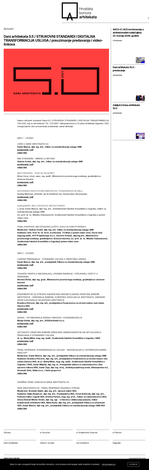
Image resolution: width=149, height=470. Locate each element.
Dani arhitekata (11, 443)
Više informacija (108, 464)
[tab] (139, 21)
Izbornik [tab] (96, 20)
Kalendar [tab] (111, 20)
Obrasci (7, 432)
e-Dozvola (45, 432)
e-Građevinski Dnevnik (86, 432)
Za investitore (82, 443)
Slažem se (133, 464)
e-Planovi (117, 432)
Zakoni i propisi (47, 443)
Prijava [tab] (127, 20)
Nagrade (117, 443)
